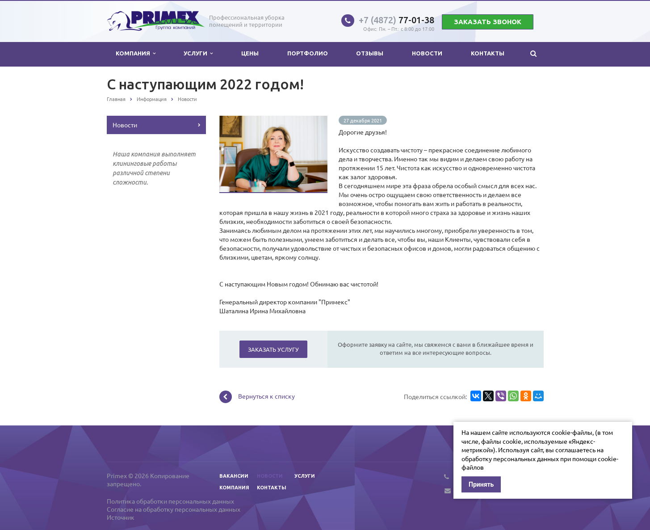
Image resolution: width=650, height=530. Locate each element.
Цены (250, 53)
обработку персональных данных (510, 458)
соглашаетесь (575, 450)
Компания (135, 53)
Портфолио (307, 53)
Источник (120, 517)
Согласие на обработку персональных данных (173, 509)
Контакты (487, 53)
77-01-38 (396, 20)
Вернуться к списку (257, 397)
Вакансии (233, 476)
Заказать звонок (487, 21)
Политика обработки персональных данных (170, 501)
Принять (481, 484)
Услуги (198, 53)
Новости (427, 53)
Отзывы (369, 53)
